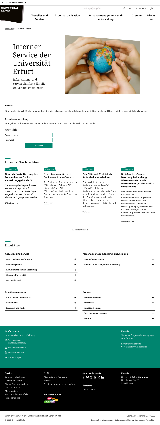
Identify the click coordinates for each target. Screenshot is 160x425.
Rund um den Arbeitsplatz (18, 297)
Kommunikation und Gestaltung (21, 269)
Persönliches (12, 302)
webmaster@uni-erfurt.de (135, 346)
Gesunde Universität (16, 275)
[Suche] (102, 8)
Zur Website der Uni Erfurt (16, 2)
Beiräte (87, 318)
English (151, 8)
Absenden (124, 8)
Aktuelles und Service (39, 17)
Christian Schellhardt (39, 415)
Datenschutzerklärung (124, 420)
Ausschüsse (89, 302)
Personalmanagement (94, 259)
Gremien (137, 15)
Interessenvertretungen (95, 313)
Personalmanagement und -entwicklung (105, 17)
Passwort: (9, 139)
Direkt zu (151, 17)
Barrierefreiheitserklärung (102, 420)
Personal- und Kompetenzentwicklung (102, 264)
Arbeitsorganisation (67, 15)
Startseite (9, 28)
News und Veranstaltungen (19, 259)
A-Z (130, 8)
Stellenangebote (14, 264)
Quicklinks (139, 8)
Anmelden (150, 420)
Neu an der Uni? (14, 280)
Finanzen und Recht (15, 308)
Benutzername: (12, 135)
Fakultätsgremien (92, 308)
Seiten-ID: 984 (55, 415)
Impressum (140, 420)
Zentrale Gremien (92, 297)
